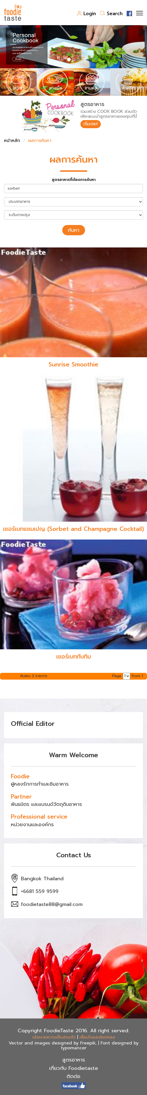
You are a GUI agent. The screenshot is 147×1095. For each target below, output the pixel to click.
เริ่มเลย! (90, 124)
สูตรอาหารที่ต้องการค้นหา (74, 180)
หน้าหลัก (12, 140)
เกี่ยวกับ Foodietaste (73, 1068)
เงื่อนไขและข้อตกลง (97, 1037)
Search (111, 13)
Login (86, 13)
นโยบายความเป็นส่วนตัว (54, 1037)
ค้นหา (73, 230)
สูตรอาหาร (73, 1060)
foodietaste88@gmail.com (52, 904)
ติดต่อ (73, 1076)
